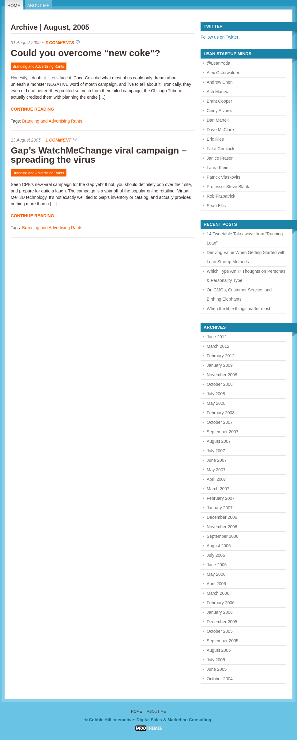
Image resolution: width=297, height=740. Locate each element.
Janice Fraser (220, 158)
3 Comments (60, 42)
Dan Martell (218, 120)
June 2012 (217, 336)
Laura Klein (217, 167)
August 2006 (219, 545)
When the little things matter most (238, 308)
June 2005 (217, 669)
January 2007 (220, 507)
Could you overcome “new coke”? (85, 53)
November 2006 (222, 526)
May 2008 (216, 403)
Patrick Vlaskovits (223, 177)
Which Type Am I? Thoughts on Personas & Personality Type (246, 276)
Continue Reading (32, 109)
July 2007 (216, 450)
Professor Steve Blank (228, 186)
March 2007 (218, 488)
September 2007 (223, 431)
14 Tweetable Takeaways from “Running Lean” (245, 238)
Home (13, 5)
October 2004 (220, 678)
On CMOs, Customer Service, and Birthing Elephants (239, 294)
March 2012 (218, 346)
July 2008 (216, 393)
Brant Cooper (219, 101)
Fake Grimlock (220, 148)
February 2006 (221, 602)
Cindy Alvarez (220, 110)
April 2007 (216, 479)
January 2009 (220, 365)
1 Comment (58, 140)
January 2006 (220, 612)
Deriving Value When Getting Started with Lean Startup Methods (246, 257)
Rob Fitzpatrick (221, 196)
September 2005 (223, 640)
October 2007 (220, 422)
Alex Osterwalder (223, 72)
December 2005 (222, 621)
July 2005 (216, 659)
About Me (38, 5)
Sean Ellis (216, 205)
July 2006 (216, 555)
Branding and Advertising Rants (38, 66)
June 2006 (217, 564)
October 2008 (220, 384)
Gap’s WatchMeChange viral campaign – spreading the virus (99, 155)
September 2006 (223, 536)
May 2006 (216, 574)
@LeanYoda (218, 63)
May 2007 (216, 469)
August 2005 (219, 650)
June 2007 (217, 460)
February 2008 (221, 412)
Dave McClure (220, 129)
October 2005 (220, 631)
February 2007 (221, 498)
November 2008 (222, 374)
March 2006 (218, 593)
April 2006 (216, 583)
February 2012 (221, 355)
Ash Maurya (218, 91)
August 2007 (219, 441)
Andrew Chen (220, 82)
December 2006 (222, 517)
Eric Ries (215, 139)
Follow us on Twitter (219, 37)
